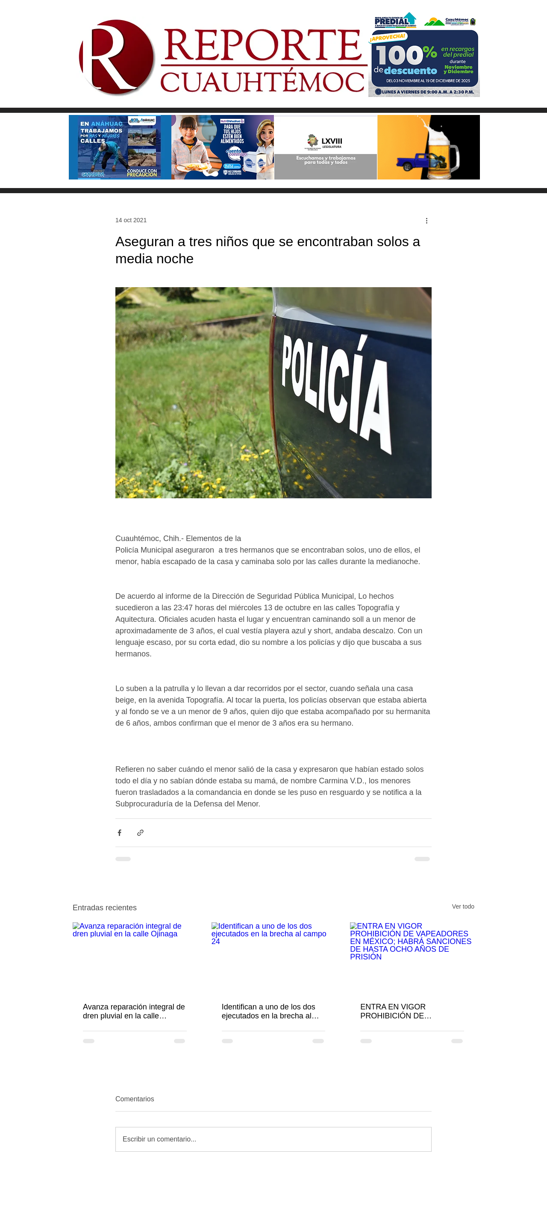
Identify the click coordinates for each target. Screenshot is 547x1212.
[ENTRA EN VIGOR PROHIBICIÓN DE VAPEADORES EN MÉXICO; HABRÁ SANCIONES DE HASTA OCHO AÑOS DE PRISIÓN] (412, 957)
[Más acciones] (426, 220)
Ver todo (463, 906)
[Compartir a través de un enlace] (140, 833)
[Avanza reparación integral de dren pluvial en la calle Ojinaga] (135, 957)
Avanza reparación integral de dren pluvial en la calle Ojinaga (134, 1012)
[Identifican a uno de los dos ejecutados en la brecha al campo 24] (274, 957)
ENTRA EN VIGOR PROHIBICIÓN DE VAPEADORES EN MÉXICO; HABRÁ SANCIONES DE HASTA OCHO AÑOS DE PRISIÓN (410, 1012)
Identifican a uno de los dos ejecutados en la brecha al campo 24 (268, 1012)
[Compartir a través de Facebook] (119, 833)
